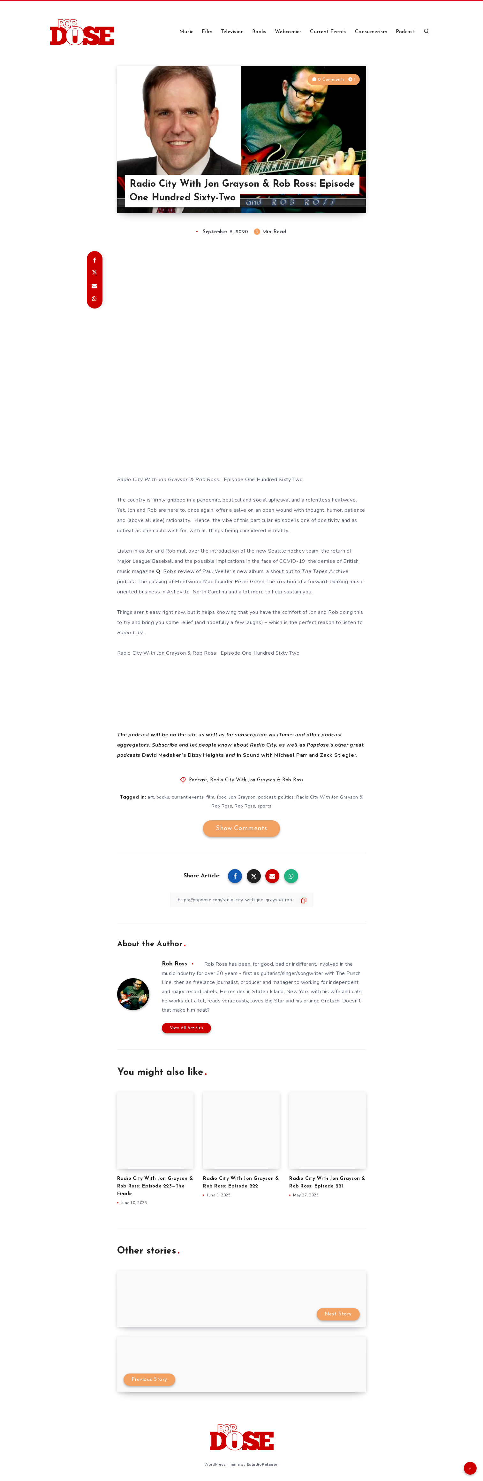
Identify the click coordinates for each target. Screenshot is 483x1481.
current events (188, 797)
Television (232, 31)
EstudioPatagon (263, 1464)
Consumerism (371, 31)
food (222, 797)
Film (207, 31)
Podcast (405, 31)
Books (259, 31)
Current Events (328, 31)
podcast (267, 797)
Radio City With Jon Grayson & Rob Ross (256, 780)
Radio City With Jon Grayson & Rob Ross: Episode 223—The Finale (155, 1186)
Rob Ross (245, 806)
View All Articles (186, 1028)
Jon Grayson (242, 797)
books (163, 797)
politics (286, 797)
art (150, 797)
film (210, 797)
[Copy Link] (241, 900)
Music (186, 31)
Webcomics (288, 31)
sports (264, 806)
